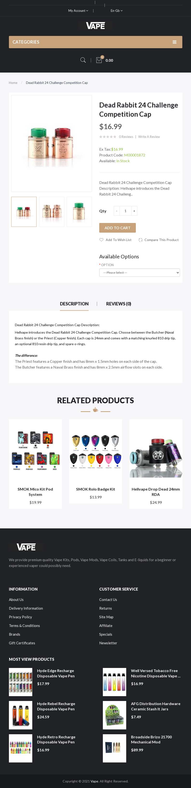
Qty (102, 211)
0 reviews (126, 136)
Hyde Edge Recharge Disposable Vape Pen (56, 673)
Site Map (106, 617)
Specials (105, 634)
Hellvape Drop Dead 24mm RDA (156, 492)
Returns (105, 608)
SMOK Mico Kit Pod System (35, 492)
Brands (14, 634)
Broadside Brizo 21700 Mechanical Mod (151, 739)
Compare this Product (162, 240)
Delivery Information (26, 608)
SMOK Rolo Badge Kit (95, 489)
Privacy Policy (20, 617)
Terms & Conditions (24, 625)
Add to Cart (118, 227)
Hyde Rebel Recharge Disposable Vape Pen (56, 706)
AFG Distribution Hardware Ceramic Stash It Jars (155, 706)
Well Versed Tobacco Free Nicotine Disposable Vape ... (156, 673)
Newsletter (108, 643)
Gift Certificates (22, 643)
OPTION (107, 265)
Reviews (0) (118, 303)
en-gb (117, 11)
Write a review (149, 136)
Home (13, 83)
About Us (16, 599)
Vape (94, 781)
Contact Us (108, 599)
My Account (78, 11)
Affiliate (105, 625)
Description (74, 303)
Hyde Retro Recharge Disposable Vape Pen (56, 739)
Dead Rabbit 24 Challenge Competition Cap (57, 83)
